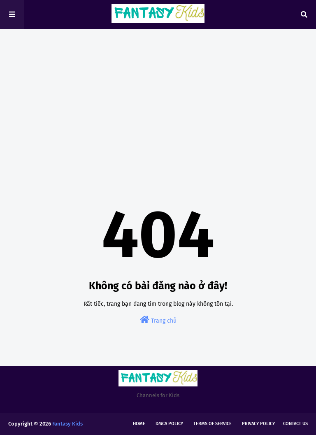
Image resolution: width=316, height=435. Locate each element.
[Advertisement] (158, 98)
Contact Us (295, 423)
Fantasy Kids (67, 424)
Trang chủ (158, 320)
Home (139, 423)
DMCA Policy (169, 423)
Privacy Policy (258, 423)
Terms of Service (212, 423)
